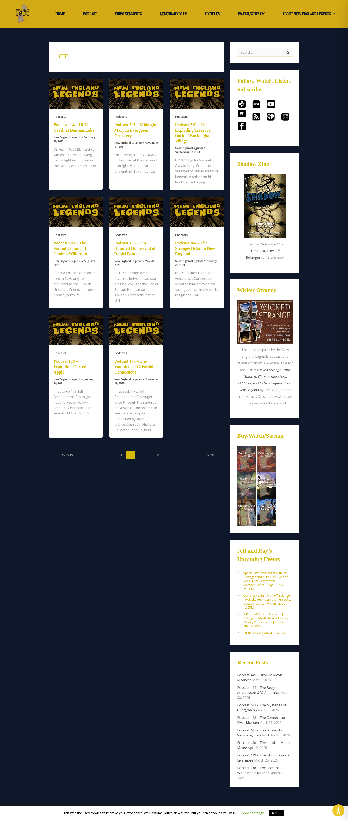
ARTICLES (212, 14)
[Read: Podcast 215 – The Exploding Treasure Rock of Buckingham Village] (197, 93)
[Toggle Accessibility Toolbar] (338, 810)
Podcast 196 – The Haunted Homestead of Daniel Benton (135, 248)
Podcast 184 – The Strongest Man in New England (195, 248)
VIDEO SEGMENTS (128, 14)
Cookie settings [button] (252, 813)
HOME (60, 14)
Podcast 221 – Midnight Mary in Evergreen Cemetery (135, 130)
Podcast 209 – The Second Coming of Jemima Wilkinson (70, 248)
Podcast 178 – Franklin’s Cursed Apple (70, 366)
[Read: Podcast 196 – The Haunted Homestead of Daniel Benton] (136, 211)
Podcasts (60, 117)
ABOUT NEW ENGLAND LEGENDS (308, 14)
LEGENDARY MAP (173, 14)
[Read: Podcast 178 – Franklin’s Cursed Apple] (76, 330)
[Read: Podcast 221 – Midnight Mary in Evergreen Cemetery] (136, 93)
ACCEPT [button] (276, 813)
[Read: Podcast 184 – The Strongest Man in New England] (197, 211)
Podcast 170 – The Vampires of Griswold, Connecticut (134, 366)
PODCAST (90, 14)
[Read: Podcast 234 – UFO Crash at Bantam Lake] (76, 93)
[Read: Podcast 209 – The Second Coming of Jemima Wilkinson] (76, 211)
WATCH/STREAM (251, 14)
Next (213, 454)
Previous (63, 454)
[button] (308, 14)
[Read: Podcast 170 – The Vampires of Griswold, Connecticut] (136, 330)
